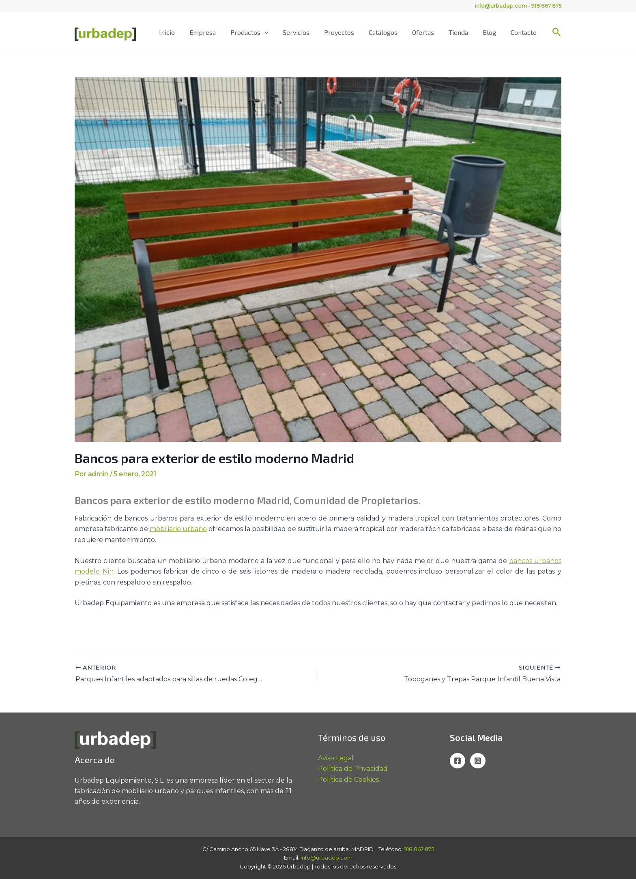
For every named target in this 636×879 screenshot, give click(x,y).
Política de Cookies (348, 779)
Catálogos (390, 32)
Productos (262, 32)
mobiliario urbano (178, 529)
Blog (491, 32)
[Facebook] (457, 760)
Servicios (306, 32)
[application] (277, 32)
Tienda (462, 32)
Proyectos (348, 32)
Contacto (524, 32)
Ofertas (429, 32)
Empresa (216, 32)
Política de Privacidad (353, 768)
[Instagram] (478, 760)
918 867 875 (546, 5)
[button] (556, 32)
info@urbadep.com (501, 5)
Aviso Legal (336, 758)
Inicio (182, 32)
